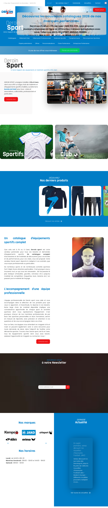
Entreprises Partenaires (81, 43)
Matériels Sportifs (60, 38)
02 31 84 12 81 (83, 10)
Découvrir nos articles (52, 221)
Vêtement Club (24, 38)
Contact (98, 3)
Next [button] (46, 443)
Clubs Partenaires (64, 43)
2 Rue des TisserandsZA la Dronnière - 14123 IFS (20, 3)
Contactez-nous (11, 99)
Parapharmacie (74, 38)
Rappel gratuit (99, 10)
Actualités (87, 3)
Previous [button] (8, 443)
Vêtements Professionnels (42, 38)
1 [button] (58, 33)
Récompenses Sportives (91, 38)
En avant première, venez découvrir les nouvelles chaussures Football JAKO (80, 449)
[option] (61, 21)
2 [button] (62, 33)
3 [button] (65, 33)
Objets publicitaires (25, 43)
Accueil (49, 3)
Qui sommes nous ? (62, 3)
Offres (37, 43)
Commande (76, 3)
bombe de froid (10, 89)
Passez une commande (70, 50)
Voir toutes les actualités (79, 493)
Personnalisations (49, 43)
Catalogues (12, 38)
